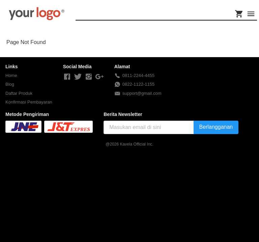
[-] (67, 77)
